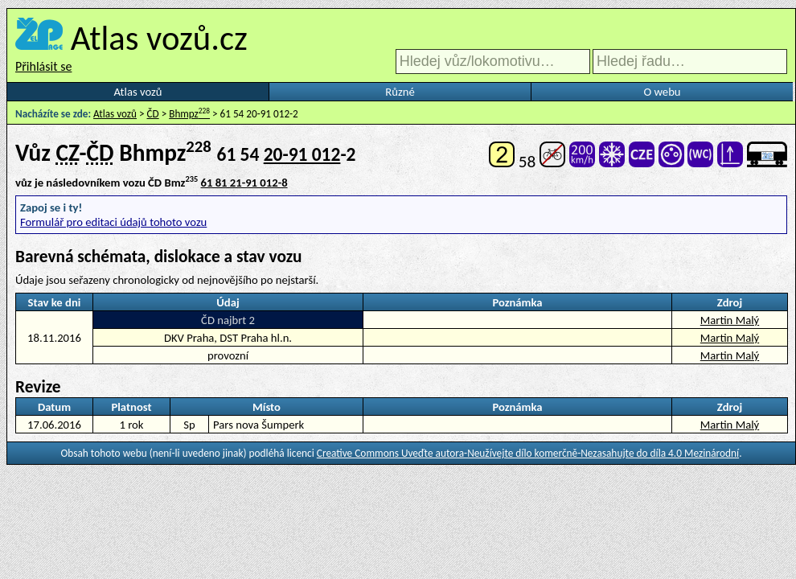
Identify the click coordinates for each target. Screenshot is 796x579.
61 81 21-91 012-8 (244, 182)
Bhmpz (189, 114)
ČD (153, 114)
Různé (399, 91)
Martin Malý (729, 320)
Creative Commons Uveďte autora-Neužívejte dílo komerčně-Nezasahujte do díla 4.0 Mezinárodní (528, 453)
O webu (661, 91)
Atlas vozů (138, 91)
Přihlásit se (43, 66)
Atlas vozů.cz (159, 38)
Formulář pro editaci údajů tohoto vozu (113, 222)
